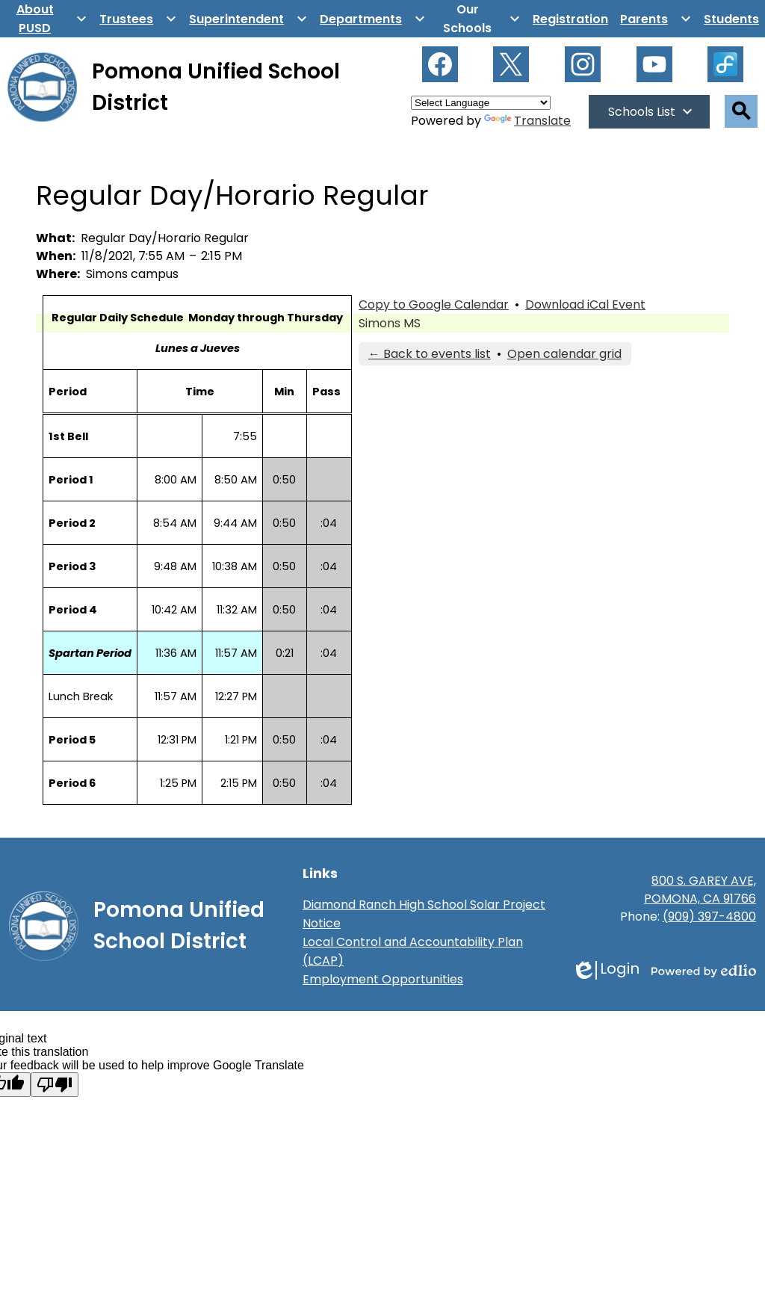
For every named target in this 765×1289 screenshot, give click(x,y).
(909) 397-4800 (709, 916)
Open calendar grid (564, 353)
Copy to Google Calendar (434, 304)
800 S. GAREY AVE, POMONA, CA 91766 (700, 889)
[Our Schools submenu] (479, 18)
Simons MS (390, 323)
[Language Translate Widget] (481, 103)
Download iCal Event (585, 304)
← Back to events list (429, 353)
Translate (527, 120)
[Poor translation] (54, 1084)
